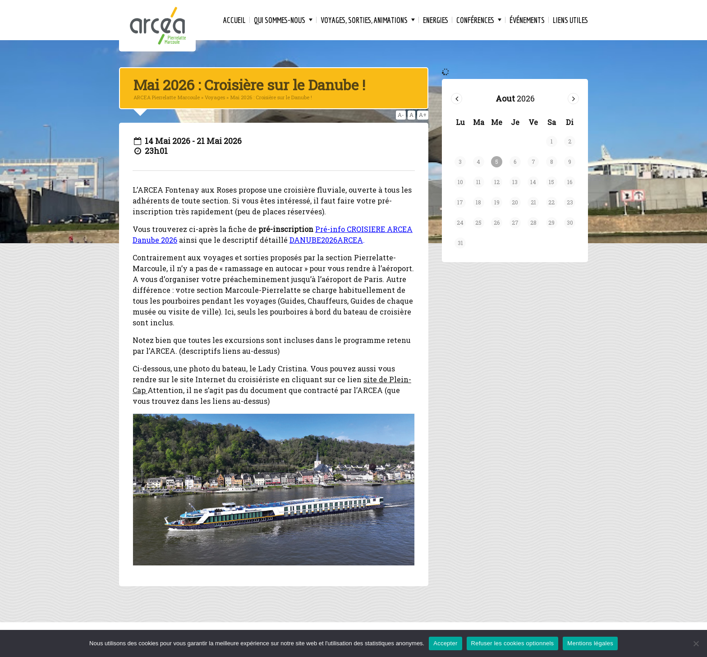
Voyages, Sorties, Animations (364, 20)
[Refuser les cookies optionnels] (695, 643)
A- (401, 114)
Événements (527, 20)
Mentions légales (590, 643)
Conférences (475, 20)
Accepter (445, 643)
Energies (435, 20)
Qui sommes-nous (279, 20)
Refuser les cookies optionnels (512, 643)
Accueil (234, 20)
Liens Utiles (570, 20)
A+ (423, 114)
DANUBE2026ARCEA (326, 240)
